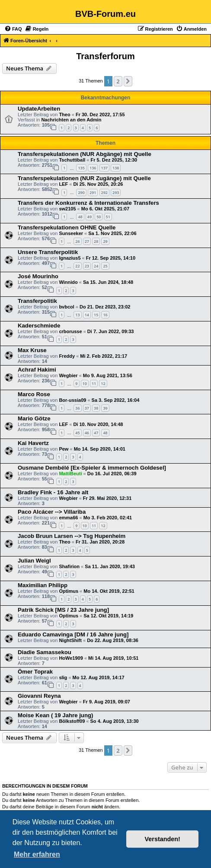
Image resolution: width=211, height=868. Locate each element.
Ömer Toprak (35, 671)
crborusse (70, 331)
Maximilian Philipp (42, 585)
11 (94, 383)
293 (115, 192)
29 (105, 241)
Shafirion (69, 566)
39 (105, 408)
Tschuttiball (72, 159)
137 (104, 168)
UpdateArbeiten (39, 108)
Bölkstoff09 (72, 721)
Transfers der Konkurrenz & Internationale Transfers (88, 203)
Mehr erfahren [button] (37, 854)
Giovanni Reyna (39, 696)
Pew (63, 448)
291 (93, 192)
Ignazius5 (69, 258)
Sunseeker (71, 233)
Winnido (68, 282)
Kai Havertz (33, 443)
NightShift (70, 640)
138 (115, 168)
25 (105, 266)
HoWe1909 (71, 658)
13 (77, 315)
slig (63, 677)
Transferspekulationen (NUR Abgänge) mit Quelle (84, 154)
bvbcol (66, 306)
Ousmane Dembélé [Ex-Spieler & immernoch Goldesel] (92, 467)
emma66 (68, 517)
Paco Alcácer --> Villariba (52, 512)
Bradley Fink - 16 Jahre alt (53, 492)
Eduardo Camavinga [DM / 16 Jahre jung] (73, 634)
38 (96, 408)
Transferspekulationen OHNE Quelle (66, 227)
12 (103, 383)
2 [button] (117, 81)
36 (77, 408)
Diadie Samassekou (44, 652)
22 (77, 266)
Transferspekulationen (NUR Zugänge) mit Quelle (84, 178)
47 (96, 433)
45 (77, 433)
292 (104, 192)
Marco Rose (34, 394)
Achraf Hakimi (37, 369)
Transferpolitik (37, 301)
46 (87, 433)
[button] (128, 81)
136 (93, 168)
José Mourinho (38, 276)
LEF (63, 184)
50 (98, 216)
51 (108, 216)
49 (89, 216)
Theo (64, 114)
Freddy (67, 356)
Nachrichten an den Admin (71, 119)
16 (105, 315)
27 (87, 241)
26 (77, 241)
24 (96, 266)
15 (96, 315)
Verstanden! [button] (162, 839)
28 (96, 241)
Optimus (68, 591)
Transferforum (105, 56)
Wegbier (68, 375)
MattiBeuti (70, 473)
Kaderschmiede (39, 325)
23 (87, 266)
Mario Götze (34, 418)
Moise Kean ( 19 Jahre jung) (55, 715)
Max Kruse (32, 350)
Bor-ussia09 (72, 400)
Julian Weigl (34, 560)
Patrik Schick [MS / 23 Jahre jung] (63, 610)
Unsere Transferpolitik (48, 252)
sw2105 (67, 208)
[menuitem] (13, 29)
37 (87, 408)
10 (85, 383)
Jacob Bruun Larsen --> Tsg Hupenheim (71, 536)
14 (87, 315)
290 (81, 192)
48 (80, 216)
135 (81, 168)
